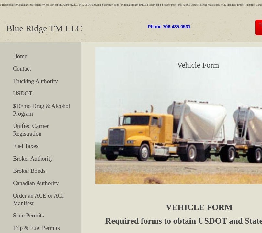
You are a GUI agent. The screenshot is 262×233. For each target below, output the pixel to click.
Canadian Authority (36, 183)
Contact (22, 68)
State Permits (28, 215)
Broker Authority (33, 158)
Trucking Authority (35, 81)
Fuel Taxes (25, 146)
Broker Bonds (29, 171)
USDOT (22, 93)
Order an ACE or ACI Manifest (38, 199)
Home (20, 56)
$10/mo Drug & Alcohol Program (41, 110)
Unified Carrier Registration (31, 130)
